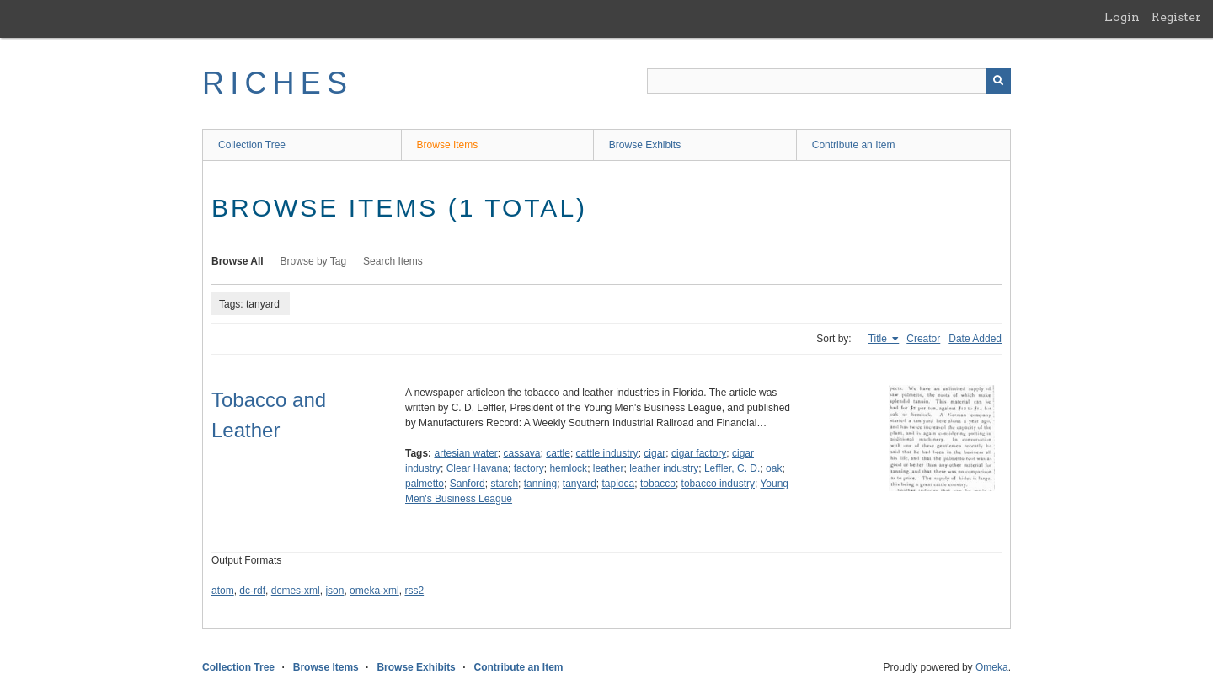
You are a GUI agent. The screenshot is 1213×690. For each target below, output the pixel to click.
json (334, 590)
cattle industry (607, 453)
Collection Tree (252, 145)
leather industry (663, 468)
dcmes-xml (295, 590)
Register (1176, 17)
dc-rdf (252, 590)
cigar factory (698, 453)
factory (529, 468)
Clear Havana (477, 468)
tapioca (618, 483)
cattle (558, 453)
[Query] (829, 81)
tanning (540, 483)
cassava (522, 453)
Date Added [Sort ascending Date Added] (975, 339)
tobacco (658, 483)
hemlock (568, 468)
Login (1122, 17)
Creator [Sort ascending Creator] (923, 339)
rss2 (414, 590)
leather (608, 468)
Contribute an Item (853, 145)
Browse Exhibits (645, 145)
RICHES (277, 83)
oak (774, 468)
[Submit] (998, 81)
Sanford (467, 483)
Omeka (991, 667)
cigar (654, 453)
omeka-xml (374, 590)
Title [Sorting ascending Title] (879, 339)
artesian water (465, 453)
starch (504, 483)
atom (222, 590)
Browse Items (447, 145)
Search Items (393, 261)
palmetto (424, 483)
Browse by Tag (314, 261)
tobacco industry (718, 483)
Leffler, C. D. (732, 468)
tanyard (579, 483)
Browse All (237, 261)
